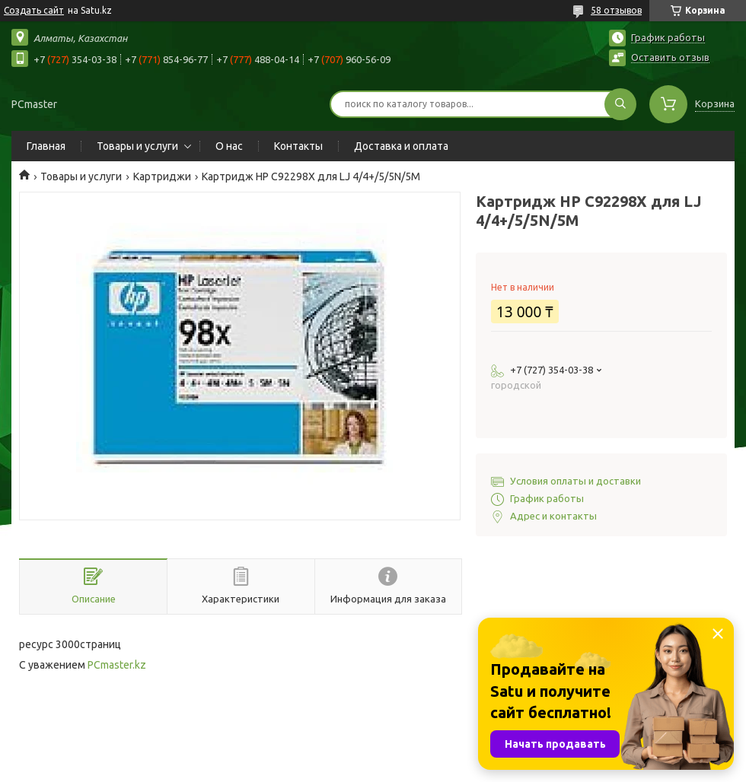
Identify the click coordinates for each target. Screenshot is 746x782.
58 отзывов (616, 10)
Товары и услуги (137, 146)
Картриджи (162, 176)
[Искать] (620, 104)
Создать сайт (34, 10)
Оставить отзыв (670, 57)
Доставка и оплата (401, 146)
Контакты (298, 146)
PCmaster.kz (117, 665)
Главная (46, 146)
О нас (229, 146)
